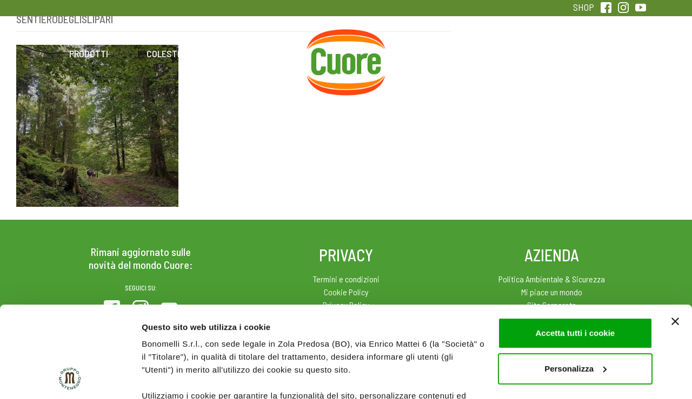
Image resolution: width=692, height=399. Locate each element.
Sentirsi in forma (603, 53)
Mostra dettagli (171, 377)
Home (346, 42)
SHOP (583, 7)
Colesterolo (174, 53)
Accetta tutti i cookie (575, 247)
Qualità (517, 53)
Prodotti (88, 53)
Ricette (260, 53)
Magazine (431, 53)
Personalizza (575, 283)
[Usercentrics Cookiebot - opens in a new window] (70, 378)
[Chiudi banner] (675, 236)
